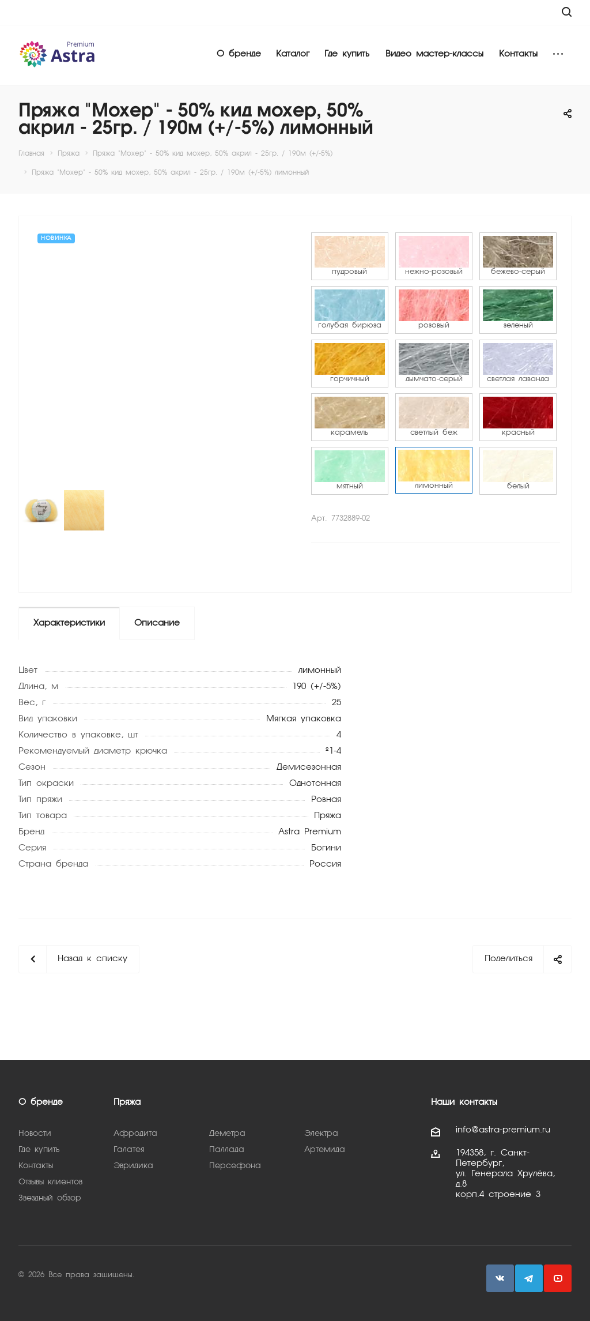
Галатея (129, 1150)
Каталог (292, 54)
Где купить (346, 54)
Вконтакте (500, 1278)
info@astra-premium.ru (503, 1130)
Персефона (235, 1166)
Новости (34, 1134)
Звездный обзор (49, 1198)
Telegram (529, 1278)
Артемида (324, 1150)
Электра (321, 1134)
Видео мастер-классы (434, 54)
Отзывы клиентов (50, 1182)
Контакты (518, 54)
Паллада (226, 1150)
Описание (157, 623)
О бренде (239, 54)
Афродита (135, 1134)
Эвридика (133, 1166)
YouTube (558, 1278)
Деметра (227, 1134)
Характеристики (69, 623)
